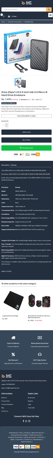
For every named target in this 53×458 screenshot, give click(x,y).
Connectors (28, 439)
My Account (31, 398)
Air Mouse (27, 433)
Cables (12, 439)
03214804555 (10, 384)
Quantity (5, 121)
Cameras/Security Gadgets (20, 435)
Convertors (20, 439)
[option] (26, 50)
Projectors (41, 437)
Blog (2, 408)
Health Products (26, 442)
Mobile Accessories (35, 435)
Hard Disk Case (28, 22)
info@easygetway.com (12, 388)
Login (29, 404)
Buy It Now (26, 140)
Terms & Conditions (7, 404)
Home (3, 22)
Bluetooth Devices (37, 433)
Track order (31, 408)
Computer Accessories (15, 22)
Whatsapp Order (26, 148)
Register (30, 401)
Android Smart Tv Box (16, 433)
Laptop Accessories (30, 437)
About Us (4, 398)
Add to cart (26, 132)
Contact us (4, 411)
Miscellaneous (38, 439)
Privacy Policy (5, 401)
